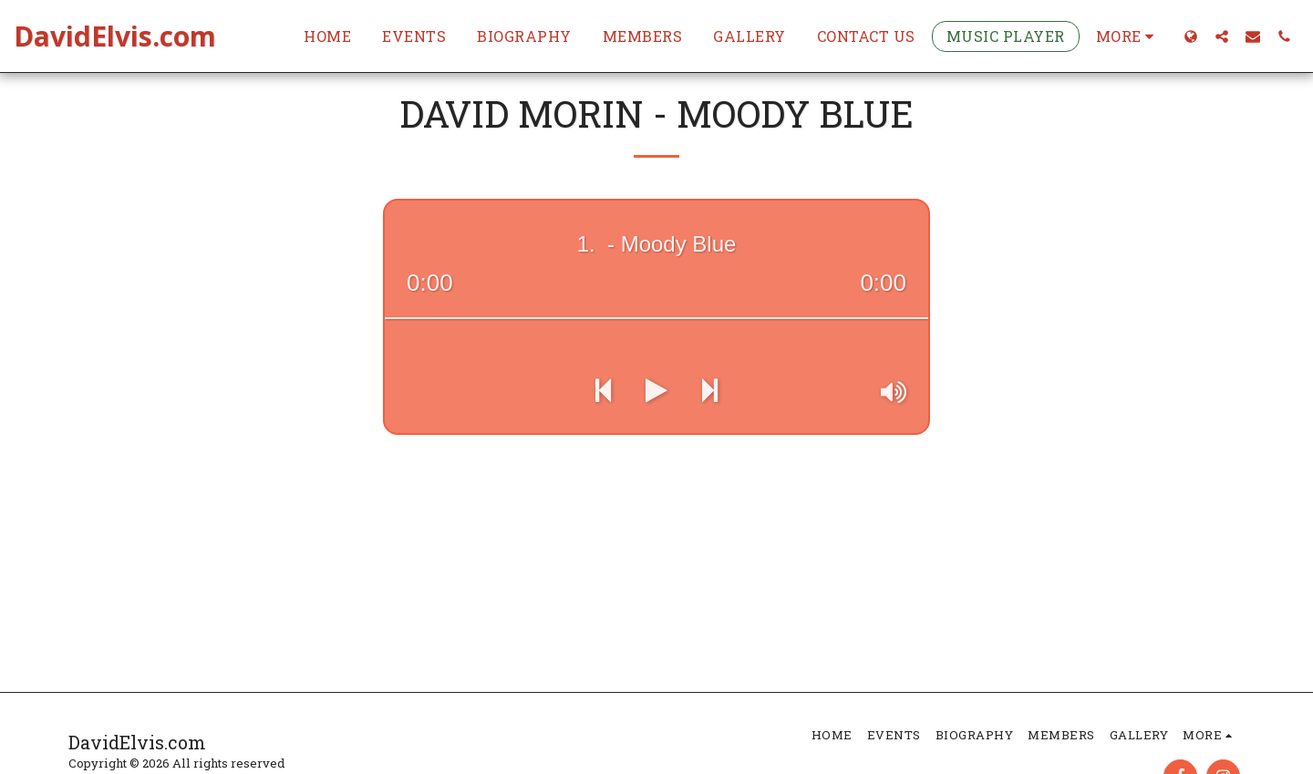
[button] (1221, 36)
